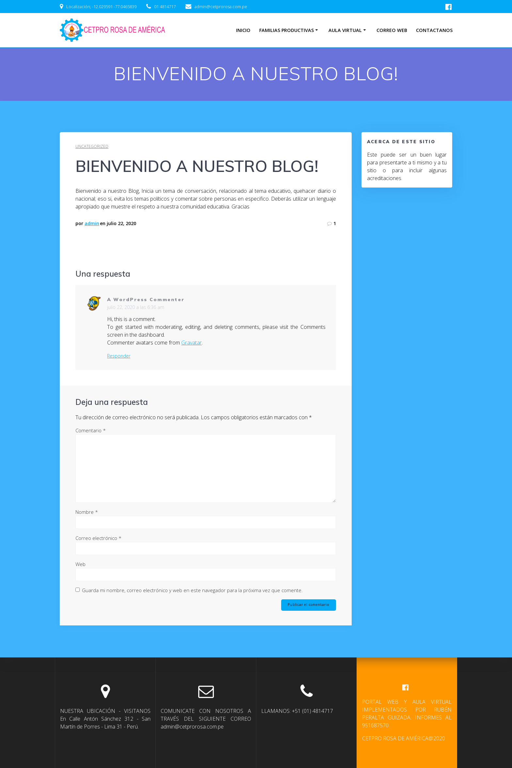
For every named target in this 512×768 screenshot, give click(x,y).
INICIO (243, 30)
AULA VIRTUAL (345, 30)
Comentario (90, 430)
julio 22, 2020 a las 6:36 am (135, 307)
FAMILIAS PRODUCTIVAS (286, 30)
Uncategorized (91, 146)
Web (80, 564)
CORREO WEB (391, 30)
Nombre (86, 512)
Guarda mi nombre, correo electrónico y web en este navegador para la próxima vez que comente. (192, 590)
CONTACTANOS (434, 30)
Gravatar (191, 342)
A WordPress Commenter (145, 299)
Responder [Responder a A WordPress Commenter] (118, 356)
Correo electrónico (98, 538)
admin (92, 223)
